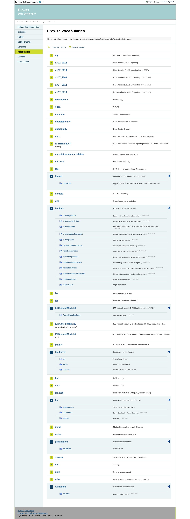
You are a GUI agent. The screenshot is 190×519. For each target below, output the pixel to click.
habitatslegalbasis (71, 257)
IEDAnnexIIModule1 (65, 308)
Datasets (22, 32)
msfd (58, 427)
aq (56, 55)
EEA (29, 2)
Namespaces (23, 62)
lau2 (57, 385)
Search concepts (79, 47)
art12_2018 (61, 70)
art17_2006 (61, 77)
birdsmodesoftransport (73, 234)
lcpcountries (68, 407)
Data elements (24, 42)
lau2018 (59, 393)
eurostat (59, 161)
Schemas (22, 47)
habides (59, 208)
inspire (59, 345)
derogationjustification (72, 245)
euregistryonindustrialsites (69, 154)
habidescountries (70, 251)
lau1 (57, 378)
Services (21, 57)
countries (67, 183)
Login (150, 2)
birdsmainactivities (71, 221)
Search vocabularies (58, 47)
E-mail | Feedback (26, 510)
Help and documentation (28, 27)
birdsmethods (69, 227)
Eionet (28, 22)
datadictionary (63, 122)
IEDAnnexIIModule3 (65, 324)
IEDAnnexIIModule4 (65, 334)
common (60, 114)
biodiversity (61, 99)
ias (56, 293)
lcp (57, 400)
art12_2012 (61, 63)
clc (64, 359)
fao (57, 169)
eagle (65, 364)
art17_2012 (61, 85)
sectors (66, 418)
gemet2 (59, 194)
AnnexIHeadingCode (72, 315)
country (66, 494)
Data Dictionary (38, 22)
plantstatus (68, 412)
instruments (68, 285)
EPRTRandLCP (63, 144)
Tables (21, 37)
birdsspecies (68, 240)
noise (58, 434)
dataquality (61, 129)
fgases (58, 176)
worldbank (61, 487)
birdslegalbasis (69, 215)
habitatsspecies (69, 279)
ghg (57, 201)
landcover (60, 352)
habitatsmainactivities (72, 262)
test (57, 464)
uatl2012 (66, 370)
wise (57, 479)
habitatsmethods (70, 268)
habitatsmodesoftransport (74, 274)
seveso (59, 457)
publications (61, 442)
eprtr (57, 136)
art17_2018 (61, 92)
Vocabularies (24, 52)
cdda (57, 107)
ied (57, 301)
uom (57, 472)
